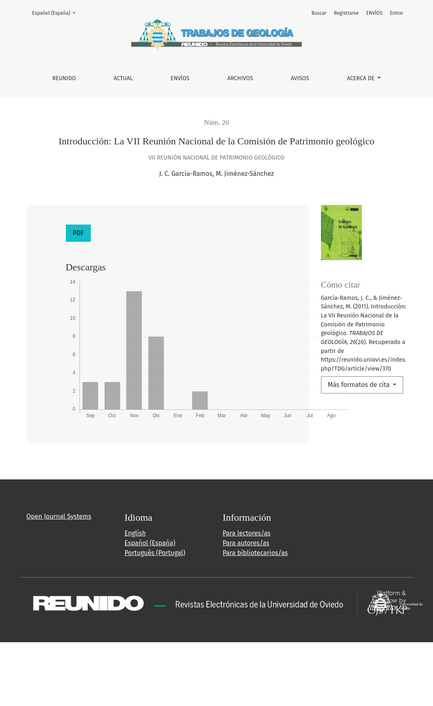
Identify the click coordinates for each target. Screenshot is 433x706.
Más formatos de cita (360, 385)
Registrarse (346, 13)
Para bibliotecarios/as (255, 553)
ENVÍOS (180, 78)
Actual (123, 78)
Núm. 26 (216, 122)
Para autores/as (246, 543)
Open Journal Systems (59, 516)
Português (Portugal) (155, 553)
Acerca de (361, 78)
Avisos (300, 78)
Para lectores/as (247, 533)
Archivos (240, 78)
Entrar (396, 13)
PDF (78, 233)
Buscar (319, 13)
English (135, 533)
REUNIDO (64, 78)
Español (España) (56, 12)
